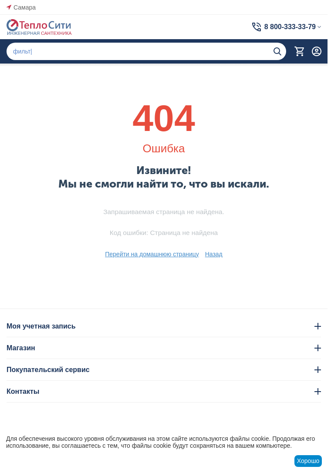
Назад (214, 254)
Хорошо (308, 460)
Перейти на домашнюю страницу (152, 254)
